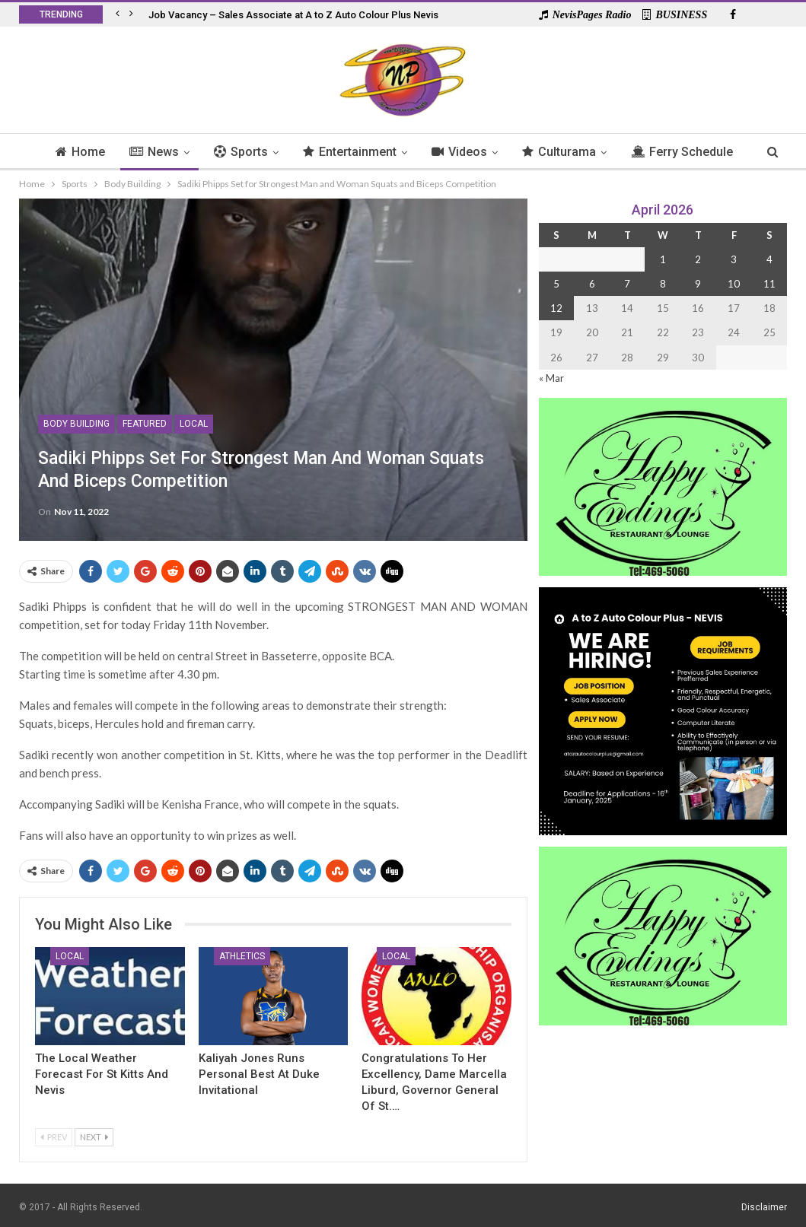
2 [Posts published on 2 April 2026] (698, 259)
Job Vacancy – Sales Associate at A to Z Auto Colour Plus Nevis (293, 15)
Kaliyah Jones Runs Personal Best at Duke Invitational (259, 1074)
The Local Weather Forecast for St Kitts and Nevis (101, 1074)
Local (194, 423)
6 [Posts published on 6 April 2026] (592, 284)
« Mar (551, 378)
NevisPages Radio (585, 15)
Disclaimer (764, 1207)
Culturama (594, 152)
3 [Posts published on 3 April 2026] (734, 259)
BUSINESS (674, 15)
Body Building (76, 423)
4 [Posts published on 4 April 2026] (769, 259)
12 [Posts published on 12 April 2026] (556, 308)
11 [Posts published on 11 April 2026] (769, 284)
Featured (145, 423)
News (180, 152)
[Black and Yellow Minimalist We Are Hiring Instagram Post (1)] (663, 710)
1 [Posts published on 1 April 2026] (663, 259)
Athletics (242, 956)
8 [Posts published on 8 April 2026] (663, 284)
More (683, 152)
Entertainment (380, 152)
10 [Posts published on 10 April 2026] (734, 284)
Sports (269, 152)
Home (104, 152)
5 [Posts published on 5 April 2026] (556, 284)
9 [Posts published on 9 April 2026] (698, 284)
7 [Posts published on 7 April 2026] (627, 284)
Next (94, 1137)
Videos (492, 152)
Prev (53, 1137)
